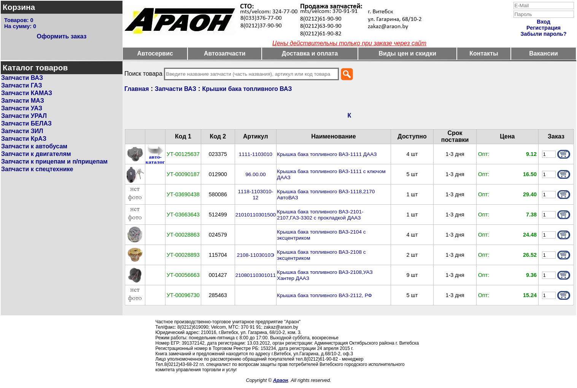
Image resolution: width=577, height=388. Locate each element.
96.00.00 (255, 174)
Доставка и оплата (310, 53)
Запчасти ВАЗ (22, 78)
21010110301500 (255, 215)
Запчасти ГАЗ (21, 85)
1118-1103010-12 (255, 194)
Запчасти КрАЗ (23, 138)
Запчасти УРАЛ (24, 116)
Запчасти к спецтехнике (37, 169)
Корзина (19, 7)
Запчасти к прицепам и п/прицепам (54, 161)
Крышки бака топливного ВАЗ (247, 89)
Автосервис (155, 53)
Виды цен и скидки (407, 53)
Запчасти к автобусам (34, 146)
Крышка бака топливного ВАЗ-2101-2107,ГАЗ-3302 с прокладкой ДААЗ (320, 215)
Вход (543, 22)
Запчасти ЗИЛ (22, 131)
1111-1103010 (255, 154)
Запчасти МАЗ (22, 100)
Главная (136, 89)
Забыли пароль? (544, 34)
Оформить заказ (61, 36)
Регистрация (543, 28)
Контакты (483, 53)
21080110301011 (255, 275)
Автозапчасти (224, 53)
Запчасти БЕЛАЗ (26, 123)
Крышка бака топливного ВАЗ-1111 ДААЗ (327, 154)
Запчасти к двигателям (36, 154)
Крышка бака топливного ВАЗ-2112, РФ (324, 295)
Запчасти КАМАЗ (26, 93)
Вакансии (543, 53)
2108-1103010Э (255, 255)
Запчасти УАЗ (21, 108)
